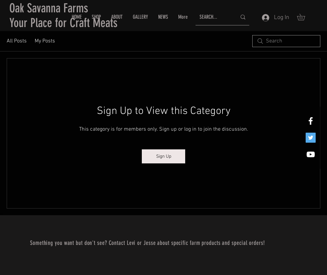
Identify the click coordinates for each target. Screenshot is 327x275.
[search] (286, 41)
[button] (304, 17)
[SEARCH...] (213, 17)
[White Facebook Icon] (311, 121)
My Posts (45, 41)
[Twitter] (311, 138)
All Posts (17, 41)
